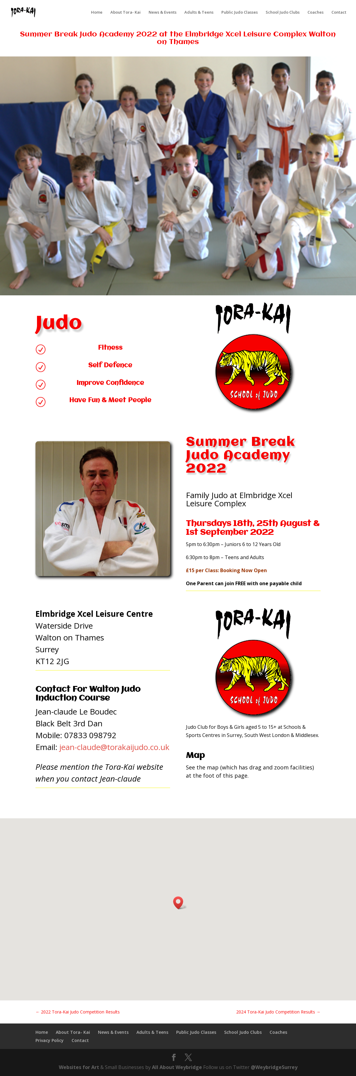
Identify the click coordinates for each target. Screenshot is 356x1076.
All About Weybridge (177, 1067)
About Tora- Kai (125, 12)
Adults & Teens (198, 12)
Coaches (315, 12)
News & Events (162, 12)
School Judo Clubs (283, 12)
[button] (180, 902)
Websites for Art (79, 1067)
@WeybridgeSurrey (274, 1067)
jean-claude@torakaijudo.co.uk (114, 747)
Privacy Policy (49, 1040)
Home (96, 12)
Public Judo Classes (239, 12)
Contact (338, 12)
